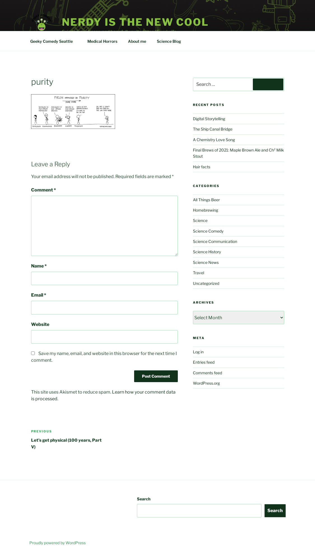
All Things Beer (206, 199)
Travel (198, 272)
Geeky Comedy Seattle (54, 41)
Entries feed (203, 362)
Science (200, 220)
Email (38, 295)
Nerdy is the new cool (135, 22)
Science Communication (215, 241)
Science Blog (171, 41)
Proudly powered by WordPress (57, 542)
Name (39, 266)
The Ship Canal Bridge (212, 129)
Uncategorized (206, 283)
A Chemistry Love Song (214, 139)
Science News (206, 262)
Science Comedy (208, 231)
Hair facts (201, 166)
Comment (43, 190)
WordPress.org (206, 383)
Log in (198, 351)
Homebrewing (205, 210)
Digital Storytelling (209, 118)
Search (143, 498)
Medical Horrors (102, 41)
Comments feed (207, 372)
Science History (207, 251)
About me (137, 41)
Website (40, 324)
